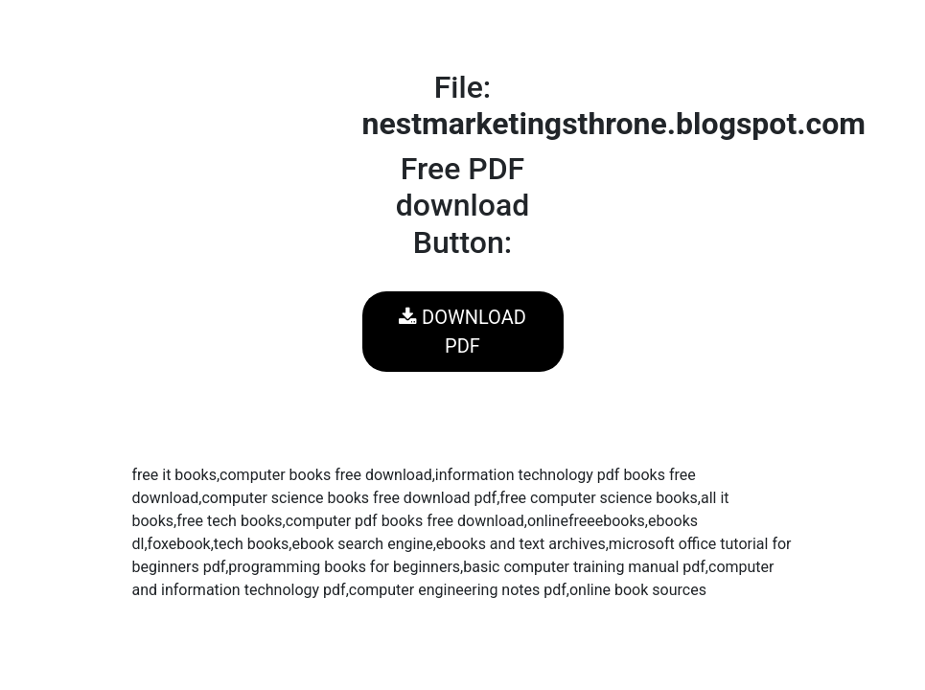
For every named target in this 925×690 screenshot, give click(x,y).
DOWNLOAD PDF (462, 331)
